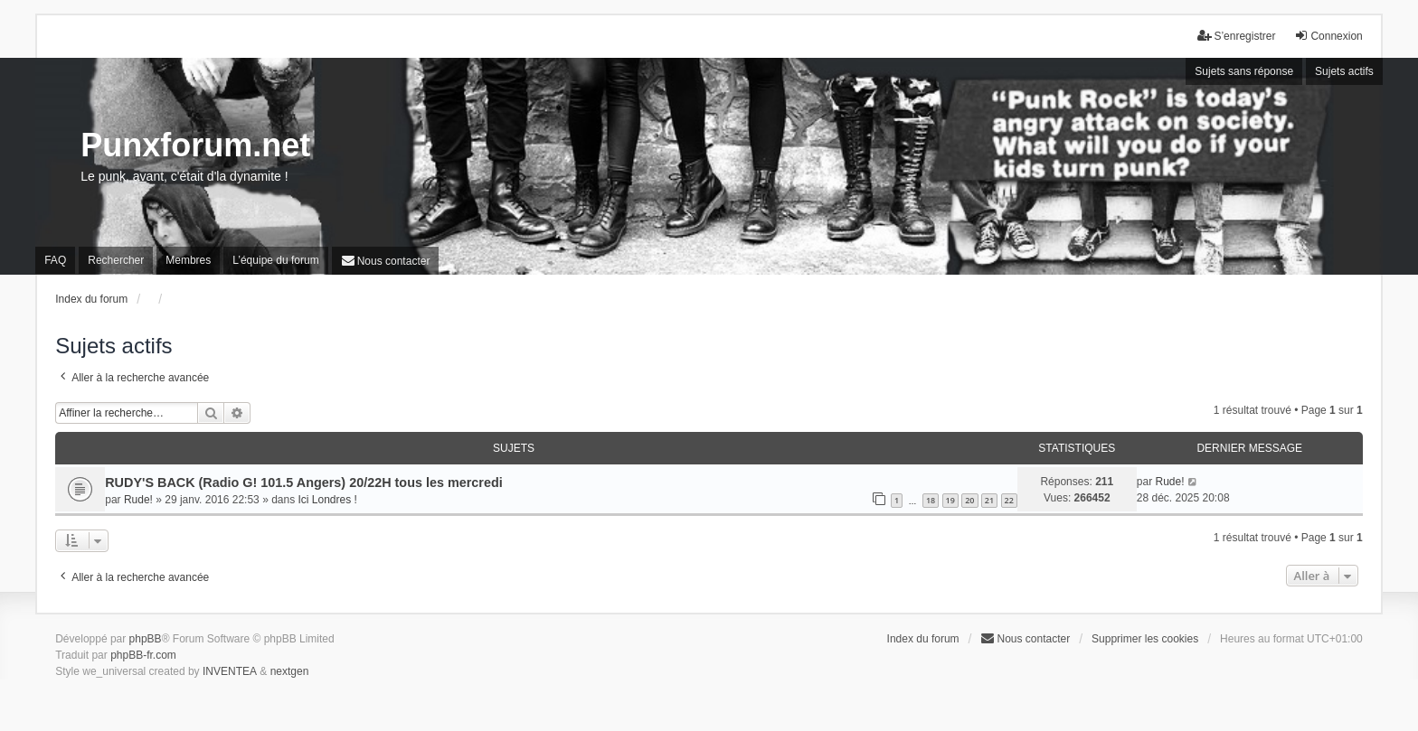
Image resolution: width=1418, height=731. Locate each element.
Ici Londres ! (327, 499)
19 (950, 500)
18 (930, 500)
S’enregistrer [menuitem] (1236, 35)
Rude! (138, 499)
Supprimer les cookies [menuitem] (1145, 639)
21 (989, 500)
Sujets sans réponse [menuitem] (1244, 71)
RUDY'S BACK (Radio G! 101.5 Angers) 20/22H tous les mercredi (304, 482)
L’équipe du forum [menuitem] (275, 260)
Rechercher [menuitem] (116, 260)
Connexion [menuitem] (1328, 35)
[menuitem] (386, 261)
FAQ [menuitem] (55, 260)
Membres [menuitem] (188, 260)
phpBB (145, 639)
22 (1009, 500)
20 (969, 500)
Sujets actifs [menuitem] (1344, 71)
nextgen (289, 671)
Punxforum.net (195, 145)
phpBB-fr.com (143, 655)
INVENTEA (230, 671)
